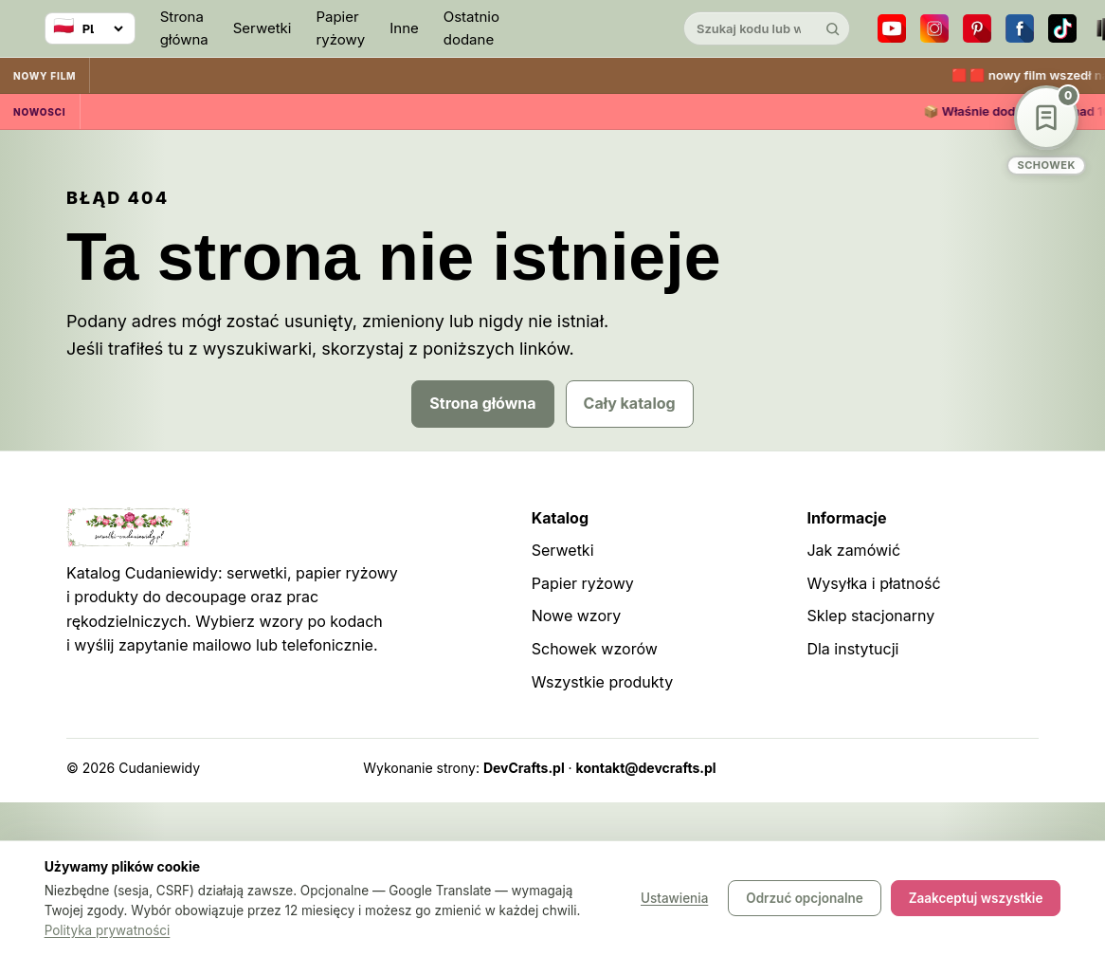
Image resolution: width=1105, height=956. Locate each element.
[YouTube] (892, 28)
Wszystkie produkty (602, 681)
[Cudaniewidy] (591, 28)
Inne (404, 28)
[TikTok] (1062, 28)
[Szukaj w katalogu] (750, 28)
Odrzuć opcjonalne (804, 899)
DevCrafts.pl (524, 768)
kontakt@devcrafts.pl (646, 768)
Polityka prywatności (108, 930)
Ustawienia (674, 899)
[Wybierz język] (90, 28)
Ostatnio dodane (471, 28)
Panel (1021, 768)
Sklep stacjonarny (870, 615)
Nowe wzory (577, 615)
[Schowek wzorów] (1046, 130)
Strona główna (184, 28)
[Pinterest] (977, 28)
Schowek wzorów (595, 648)
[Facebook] (1019, 28)
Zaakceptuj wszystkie (976, 899)
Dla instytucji (852, 648)
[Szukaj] (833, 28)
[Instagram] (934, 28)
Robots (966, 768)
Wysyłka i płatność (873, 583)
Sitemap (905, 768)
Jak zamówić (853, 550)
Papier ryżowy (340, 28)
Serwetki (262, 28)
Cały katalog (630, 403)
